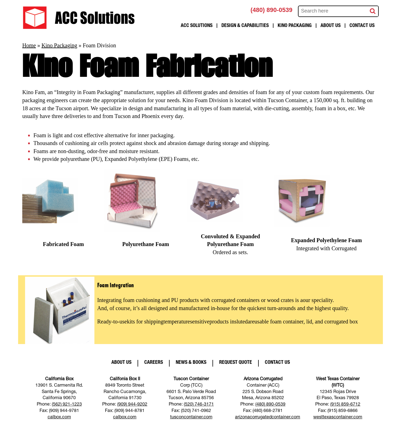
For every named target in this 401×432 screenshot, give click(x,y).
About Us (331, 25)
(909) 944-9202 (132, 404)
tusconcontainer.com (191, 417)
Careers (153, 362)
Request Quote (235, 362)
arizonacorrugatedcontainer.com (267, 417)
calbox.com (59, 417)
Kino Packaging (295, 25)
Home (29, 45)
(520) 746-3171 (199, 404)
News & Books (191, 362)
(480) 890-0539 (271, 9)
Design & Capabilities (245, 25)
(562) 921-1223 (67, 404)
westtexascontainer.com (337, 417)
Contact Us (362, 25)
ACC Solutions (196, 25)
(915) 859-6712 (345, 404)
